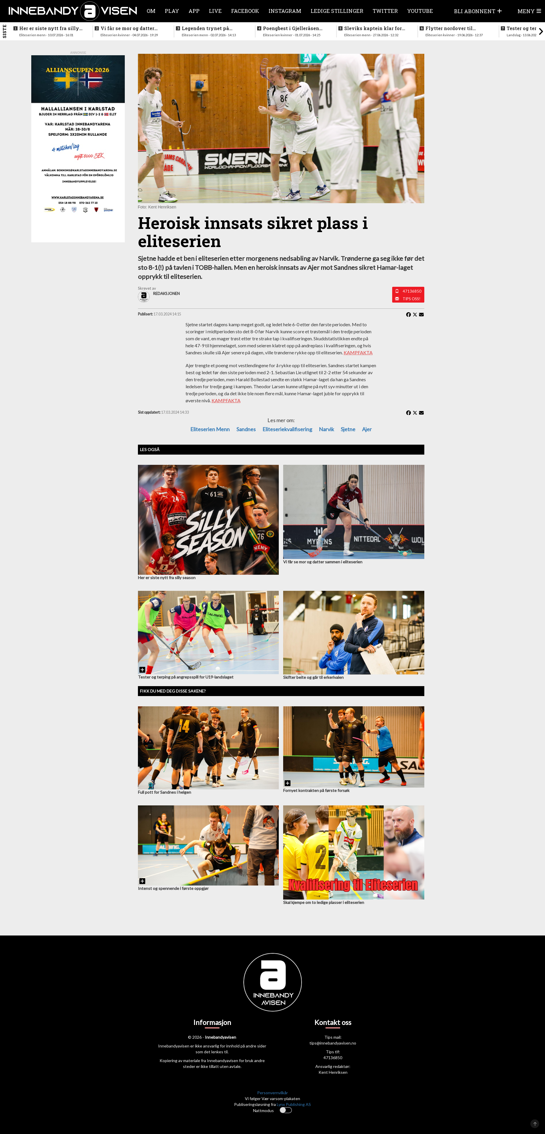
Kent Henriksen (333, 1072)
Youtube (420, 10)
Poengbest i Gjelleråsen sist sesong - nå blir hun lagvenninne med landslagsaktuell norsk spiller (291, 28)
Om (151, 10)
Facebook (245, 10)
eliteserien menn (210, 429)
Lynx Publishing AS (294, 1104)
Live (215, 10)
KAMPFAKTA (358, 352)
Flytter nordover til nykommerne (449, 28)
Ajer (367, 429)
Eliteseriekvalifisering (287, 429)
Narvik (326, 429)
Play (172, 10)
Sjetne (348, 429)
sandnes (246, 429)
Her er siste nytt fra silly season (49, 28)
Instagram (285, 10)
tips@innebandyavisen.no (332, 1042)
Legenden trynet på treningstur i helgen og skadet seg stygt (209, 28)
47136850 (412, 291)
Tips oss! (412, 298)
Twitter (385, 10)
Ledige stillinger (337, 10)
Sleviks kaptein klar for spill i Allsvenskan (373, 28)
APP (194, 10)
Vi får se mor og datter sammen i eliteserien (127, 28)
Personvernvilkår (272, 1092)
